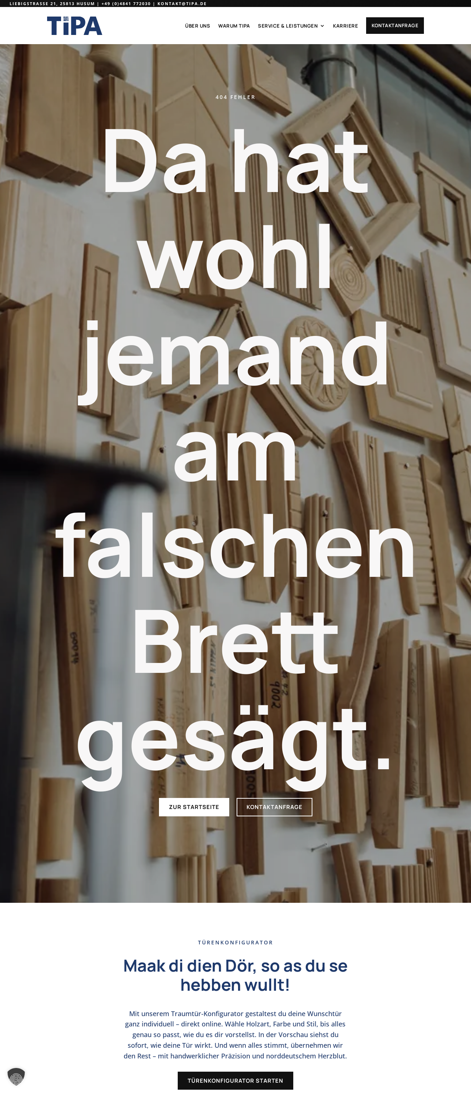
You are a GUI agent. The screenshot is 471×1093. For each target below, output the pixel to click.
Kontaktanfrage (395, 25)
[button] (16, 1077)
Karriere (345, 25)
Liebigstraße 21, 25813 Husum (52, 3)
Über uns (197, 25)
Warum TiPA (234, 25)
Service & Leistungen (288, 25)
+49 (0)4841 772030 (126, 3)
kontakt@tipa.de (182, 3)
